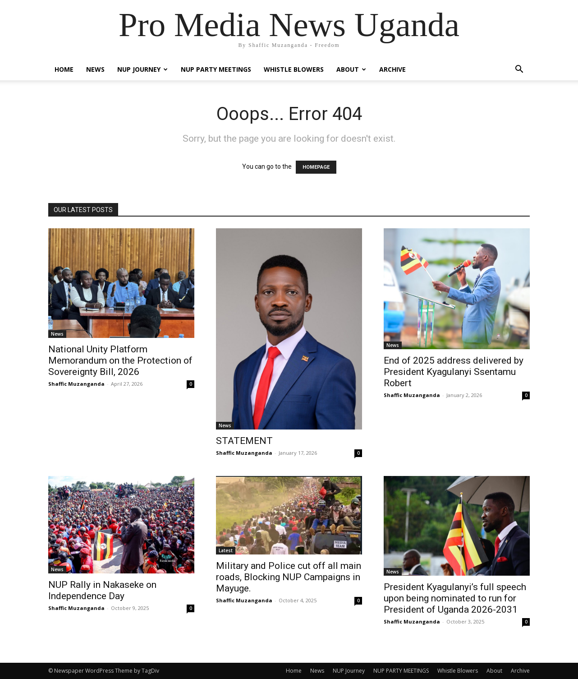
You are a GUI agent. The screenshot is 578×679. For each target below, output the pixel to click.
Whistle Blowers (294, 69)
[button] (519, 70)
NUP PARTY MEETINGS (216, 69)
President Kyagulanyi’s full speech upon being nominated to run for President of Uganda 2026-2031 (455, 598)
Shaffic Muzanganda (76, 383)
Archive (392, 69)
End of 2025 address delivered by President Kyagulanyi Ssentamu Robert (453, 371)
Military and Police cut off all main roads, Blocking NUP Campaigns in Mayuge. (288, 577)
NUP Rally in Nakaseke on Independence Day (102, 590)
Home (64, 69)
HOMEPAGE (316, 167)
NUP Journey (142, 69)
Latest (226, 550)
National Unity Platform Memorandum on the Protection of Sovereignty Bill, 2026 (120, 360)
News (95, 69)
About (351, 69)
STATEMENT (244, 440)
